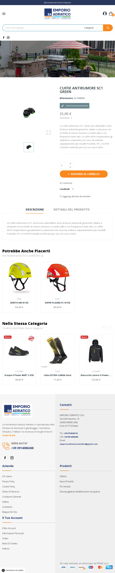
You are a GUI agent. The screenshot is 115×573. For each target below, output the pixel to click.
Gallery (5, 501)
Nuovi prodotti (67, 481)
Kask (19, 299)
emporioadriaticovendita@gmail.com (79, 444)
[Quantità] (64, 165)
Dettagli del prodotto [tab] (71, 209)
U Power (19, 371)
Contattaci (7, 506)
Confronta (66, 183)
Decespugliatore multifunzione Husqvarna (80, 491)
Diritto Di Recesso (10, 491)
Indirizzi (5, 548)
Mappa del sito (9, 512)
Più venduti (65, 486)
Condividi (73, 189)
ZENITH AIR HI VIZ (19, 302)
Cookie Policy (8, 486)
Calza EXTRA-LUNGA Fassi (57, 375)
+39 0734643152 (70, 433)
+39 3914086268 (22, 448)
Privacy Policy (8, 481)
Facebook (5, 457)
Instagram (12, 457)
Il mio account (9, 528)
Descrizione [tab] (35, 209)
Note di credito (9, 543)
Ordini (5, 538)
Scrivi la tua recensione (74, 105)
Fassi (57, 371)
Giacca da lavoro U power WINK (96, 375)
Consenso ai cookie (12, 570)
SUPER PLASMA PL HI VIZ (57, 302)
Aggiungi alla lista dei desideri (75, 196)
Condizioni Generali (11, 496)
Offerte (63, 476)
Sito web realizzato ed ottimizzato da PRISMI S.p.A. (84, 563)
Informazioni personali (13, 533)
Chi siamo (7, 476)
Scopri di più (8, 435)
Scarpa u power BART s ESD (19, 375)
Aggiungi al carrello (84, 174)
